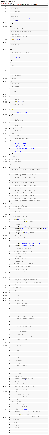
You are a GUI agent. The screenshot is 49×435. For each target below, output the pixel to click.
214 (9, 164)
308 (9, 233)
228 (9, 174)
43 (3, 128)
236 (9, 180)
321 (9, 242)
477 (9, 355)
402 (9, 301)
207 (9, 159)
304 (9, 230)
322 (9, 243)
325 (9, 245)
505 (9, 375)
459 (9, 342)
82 (3, 416)
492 (9, 366)
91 (3, 206)
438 (9, 327)
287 (9, 217)
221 (9, 169)
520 (9, 386)
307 (9, 232)
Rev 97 (13, 4)
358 (9, 269)
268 (9, 203)
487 (9, 362)
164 (9, 128)
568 (9, 421)
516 (9, 383)
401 (9, 300)
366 (9, 275)
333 (9, 251)
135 (9, 107)
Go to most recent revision (18, 4)
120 (9, 96)
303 (9, 229)
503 (9, 374)
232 (9, 177)
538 (9, 399)
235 (9, 179)
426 (9, 318)
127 (9, 101)
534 (9, 396)
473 (9, 352)
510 (9, 379)
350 (9, 263)
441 (9, 329)
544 (9, 404)
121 (9, 97)
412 (9, 308)
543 (9, 403)
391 (9, 293)
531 (9, 394)
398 (9, 298)
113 (9, 91)
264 (9, 200)
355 (9, 267)
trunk (3, 3)
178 (9, 138)
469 (9, 349)
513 (9, 381)
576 (9, 427)
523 (9, 388)
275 (9, 208)
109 (9, 88)
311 (9, 235)
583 (9, 432)
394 (9, 295)
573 (9, 425)
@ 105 (8, 3)
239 (9, 182)
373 (9, 280)
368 (9, 276)
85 (3, 97)
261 (9, 198)
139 (9, 110)
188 (9, 145)
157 (9, 123)
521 (9, 387)
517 (9, 384)
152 (9, 119)
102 (9, 83)
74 (3, 285)
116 (9, 93)
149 (9, 117)
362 (9, 272)
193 (9, 149)
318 (9, 240)
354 (9, 266)
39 (3, 9)
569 (9, 422)
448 (9, 334)
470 (9, 350)
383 (9, 287)
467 (9, 348)
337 (9, 254)
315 (9, 238)
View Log (35, 4)
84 (3, 110)
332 (9, 250)
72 (3, 8)
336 (9, 253)
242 (9, 184)
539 (9, 400)
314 (9, 237)
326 (9, 246)
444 (9, 331)
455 (9, 339)
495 (9, 368)
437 (9, 326)
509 (9, 378)
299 (9, 226)
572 (9, 424)
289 (9, 218)
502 (9, 373)
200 (9, 154)
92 (3, 387)
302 (9, 228)
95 (3, 161)
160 (9, 125)
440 (9, 328)
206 (9, 158)
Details (22, 4)
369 (9, 277)
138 (9, 109)
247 (9, 188)
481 (9, 358)
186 (9, 144)
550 (9, 408)
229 (9, 175)
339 (9, 255)
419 (9, 313)
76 (3, 287)
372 (9, 279)
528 (9, 392)
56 (3, 23)
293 (9, 221)
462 (9, 344)
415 (9, 310)
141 (9, 111)
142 (9, 112)
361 (9, 271)
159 (9, 124)
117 (9, 94)
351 (9, 264)
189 (9, 146)
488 (9, 363)
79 (3, 6)
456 (9, 340)
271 (9, 205)
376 (9, 282)
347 (9, 261)
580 (9, 430)
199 (9, 153)
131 (9, 104)
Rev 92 (11, 4)
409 (9, 306)
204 (9, 157)
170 (9, 132)
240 (9, 183)
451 (9, 336)
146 (9, 115)
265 (9, 201)
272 (9, 206)
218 (9, 167)
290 (9, 219)
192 (9, 148)
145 (9, 114)
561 (9, 416)
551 (9, 409)
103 (9, 84)
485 (9, 361)
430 (9, 321)
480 (9, 357)
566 (9, 420)
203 (9, 156)
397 (9, 297)
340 (9, 256)
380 (9, 285)
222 (9, 170)
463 (9, 345)
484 (9, 360)
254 (9, 193)
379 (9, 284)
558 (9, 414)
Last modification (31, 4)
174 (9, 135)
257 (9, 195)
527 (9, 391)
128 (9, 102)
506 (9, 376)
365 (9, 274)
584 (9, 433)
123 (9, 98)
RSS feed (38, 4)
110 (9, 89)
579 (9, 429)
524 (9, 389)
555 (9, 412)
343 (9, 258)
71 (3, 226)
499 (9, 371)
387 (9, 290)
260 (9, 197)
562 (9, 417)
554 (9, 411)
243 (9, 185)
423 (9, 316)
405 (9, 303)
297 (9, 224)
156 (9, 122)
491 (9, 365)
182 (9, 141)
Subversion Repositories (6, 1)
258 (9, 196)
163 (9, 127)
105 (9, 85)
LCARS (13, 1)
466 (9, 347)
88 (3, 276)
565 (9, 419)
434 (9, 324)
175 (9, 136)
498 (9, 370)
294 (9, 222)
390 (9, 292)
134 (9, 106)
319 (9, 241)
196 (9, 151)
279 (9, 211)
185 (9, 143)
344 (9, 259)
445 (9, 332)
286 (9, 216)
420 (9, 314)
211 (9, 162)
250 (9, 190)
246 (9, 187)
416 (9, 311)
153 (9, 120)
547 (9, 406)
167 (9, 130)
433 (9, 323)
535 (9, 397)
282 (9, 213)
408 (9, 305)
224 (9, 171)
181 (9, 140)
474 (9, 353)
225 (9, 172)
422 (9, 315)
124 (9, 99)
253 (9, 192)
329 (9, 248)
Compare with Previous (26, 4)
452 (9, 337)
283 (9, 214)
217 (9, 166)
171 (9, 133)
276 (9, 209)
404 (9, 302)
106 (9, 86)
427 (9, 319)
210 (9, 161)
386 (9, 289)
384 (9, 288)
